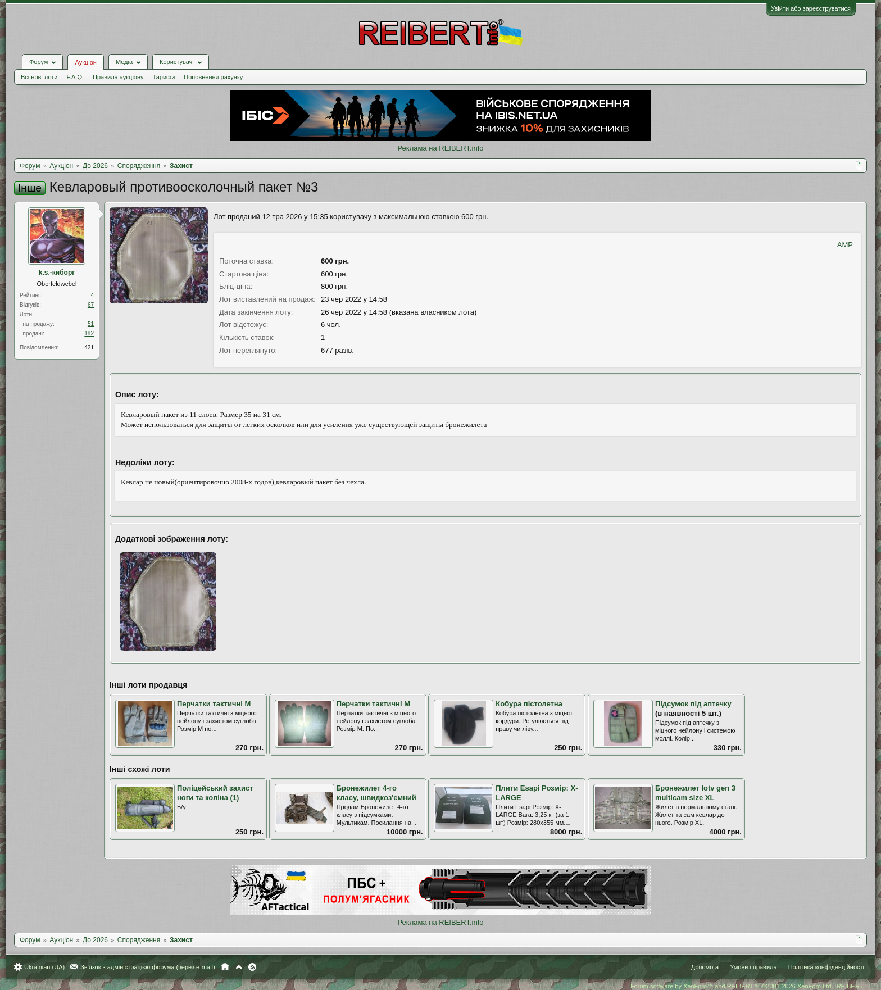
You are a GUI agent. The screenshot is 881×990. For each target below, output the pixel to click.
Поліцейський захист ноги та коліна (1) (215, 793)
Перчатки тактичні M (214, 704)
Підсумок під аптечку (693, 704)
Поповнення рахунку (213, 77)
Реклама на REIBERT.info (440, 148)
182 (89, 333)
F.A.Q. (75, 77)
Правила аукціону (118, 77)
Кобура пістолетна (529, 704)
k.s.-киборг (57, 272)
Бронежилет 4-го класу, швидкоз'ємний (376, 793)
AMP (845, 244)
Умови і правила (753, 967)
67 (91, 305)
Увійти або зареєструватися (811, 8)
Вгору (239, 967)
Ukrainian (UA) (44, 967)
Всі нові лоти (39, 77)
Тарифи (164, 77)
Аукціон (85, 62)
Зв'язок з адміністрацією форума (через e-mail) (147, 967)
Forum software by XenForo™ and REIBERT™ (747, 986)
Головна (225, 967)
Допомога (705, 967)
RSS (252, 967)
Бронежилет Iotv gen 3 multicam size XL (695, 793)
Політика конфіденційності (826, 967)
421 (89, 347)
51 (91, 324)
